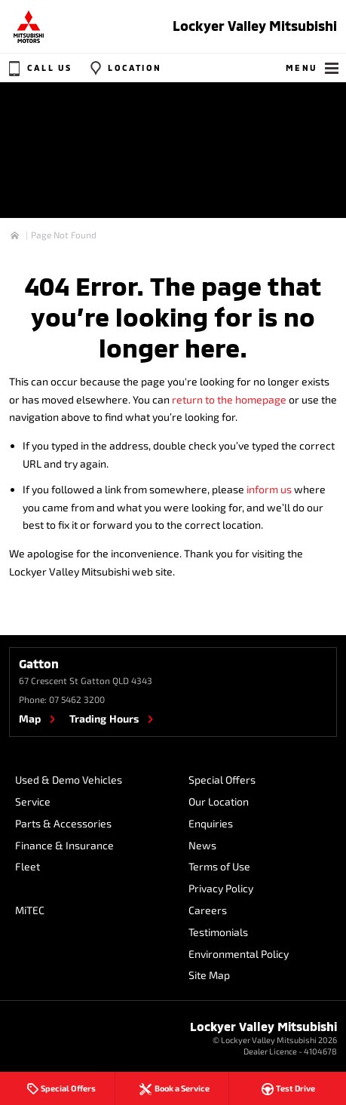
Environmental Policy (238, 953)
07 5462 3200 (77, 699)
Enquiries (210, 823)
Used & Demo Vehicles (68, 779)
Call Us (38, 68)
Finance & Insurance (64, 845)
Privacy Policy (220, 888)
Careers (207, 910)
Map (30, 718)
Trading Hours (104, 718)
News (202, 845)
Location (123, 68)
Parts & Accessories (63, 823)
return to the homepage (229, 399)
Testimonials (218, 931)
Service (33, 801)
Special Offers (222, 779)
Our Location (218, 801)
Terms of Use (219, 866)
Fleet (27, 866)
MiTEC (29, 910)
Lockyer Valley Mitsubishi (255, 25)
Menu (313, 68)
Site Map (209, 974)
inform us (269, 489)
